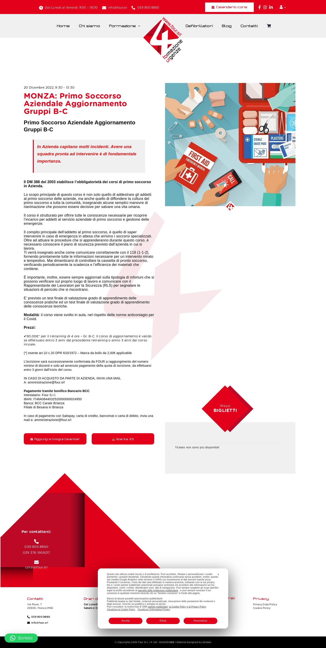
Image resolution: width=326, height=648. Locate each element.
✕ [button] (218, 574)
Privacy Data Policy (265, 604)
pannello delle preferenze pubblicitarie (158, 590)
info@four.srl (117, 7)
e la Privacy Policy (196, 606)
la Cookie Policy (177, 606)
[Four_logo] (163, 18)
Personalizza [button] (200, 621)
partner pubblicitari (158, 606)
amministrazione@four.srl (46, 382)
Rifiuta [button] (163, 621)
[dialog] (163, 598)
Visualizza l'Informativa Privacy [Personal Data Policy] (153, 609)
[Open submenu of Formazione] (140, 26)
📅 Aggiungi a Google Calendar (55, 439)
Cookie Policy (261, 608)
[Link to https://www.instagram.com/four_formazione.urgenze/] (265, 7)
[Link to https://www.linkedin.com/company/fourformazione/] (271, 7)
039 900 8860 (148, 7)
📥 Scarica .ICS (123, 439)
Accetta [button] (125, 621)
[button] (21, 638)
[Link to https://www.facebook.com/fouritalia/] (259, 7)
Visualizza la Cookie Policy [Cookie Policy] (121, 609)
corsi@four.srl (36, 567)
